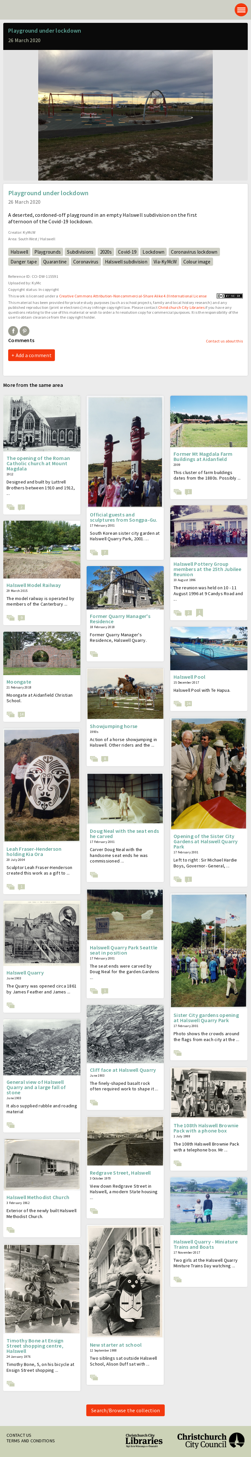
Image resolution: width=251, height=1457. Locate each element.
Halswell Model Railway (34, 585)
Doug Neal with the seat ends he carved (124, 833)
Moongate (19, 681)
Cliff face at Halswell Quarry (123, 1070)
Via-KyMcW (165, 262)
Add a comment (34, 355)
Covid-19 (127, 252)
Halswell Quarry (25, 972)
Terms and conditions (31, 1441)
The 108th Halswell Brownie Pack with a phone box (206, 1128)
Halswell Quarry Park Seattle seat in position (123, 950)
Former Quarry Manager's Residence (120, 619)
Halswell (19, 252)
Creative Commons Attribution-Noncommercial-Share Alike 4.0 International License (133, 295)
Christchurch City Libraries (181, 307)
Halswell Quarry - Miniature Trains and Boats (206, 1244)
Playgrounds (47, 252)
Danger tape (23, 262)
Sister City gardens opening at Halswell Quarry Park (206, 1017)
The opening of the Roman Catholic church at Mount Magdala (38, 463)
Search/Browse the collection (125, 1410)
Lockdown (153, 252)
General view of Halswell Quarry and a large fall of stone (36, 1087)
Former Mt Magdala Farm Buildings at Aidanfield (203, 456)
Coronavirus (86, 262)
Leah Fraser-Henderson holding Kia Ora (34, 851)
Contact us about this (224, 341)
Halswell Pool (189, 676)
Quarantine (55, 262)
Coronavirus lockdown (194, 252)
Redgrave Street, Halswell (120, 1172)
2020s (106, 252)
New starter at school (116, 1344)
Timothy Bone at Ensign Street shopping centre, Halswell (35, 1345)
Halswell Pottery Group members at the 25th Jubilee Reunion (207, 569)
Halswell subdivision (126, 262)
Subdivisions (80, 252)
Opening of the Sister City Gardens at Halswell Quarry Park (206, 841)
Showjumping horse (113, 726)
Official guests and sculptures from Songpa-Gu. (124, 517)
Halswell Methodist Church (38, 1197)
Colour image (197, 262)
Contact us (19, 1435)
